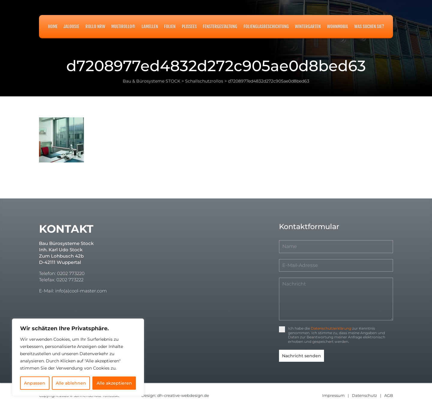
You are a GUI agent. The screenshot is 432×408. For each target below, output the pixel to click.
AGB (388, 395)
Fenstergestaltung (220, 26)
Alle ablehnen (71, 383)
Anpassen (34, 383)
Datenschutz (364, 395)
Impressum (333, 395)
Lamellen (150, 26)
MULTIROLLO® (123, 26)
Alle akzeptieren (114, 383)
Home (53, 26)
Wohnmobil (337, 26)
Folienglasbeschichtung (266, 26)
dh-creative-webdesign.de (183, 395)
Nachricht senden (301, 355)
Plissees (189, 26)
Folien (170, 26)
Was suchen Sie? (369, 26)
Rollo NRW (95, 26)
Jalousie (71, 26)
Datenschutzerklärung (331, 328)
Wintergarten (308, 26)
